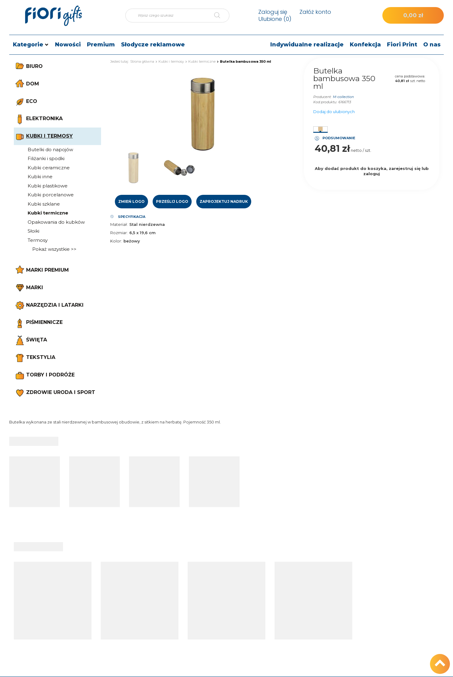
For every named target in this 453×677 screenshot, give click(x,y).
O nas (432, 44)
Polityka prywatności (316, 624)
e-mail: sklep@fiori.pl (395, 594)
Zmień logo (131, 201)
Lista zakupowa (231, 604)
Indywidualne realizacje (307, 44)
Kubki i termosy (171, 61)
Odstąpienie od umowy (319, 633)
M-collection (343, 97)
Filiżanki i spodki (46, 158)
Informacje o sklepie (316, 584)
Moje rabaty (227, 624)
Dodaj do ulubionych (334, 111)
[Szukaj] (221, 15)
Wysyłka (303, 594)
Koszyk (222, 594)
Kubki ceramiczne (49, 168)
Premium (101, 44)
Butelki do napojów (50, 149)
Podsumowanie (338, 138)
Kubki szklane (44, 204)
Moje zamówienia (234, 584)
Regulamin (306, 614)
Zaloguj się (272, 11)
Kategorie (28, 44)
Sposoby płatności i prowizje (324, 604)
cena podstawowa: (410, 76)
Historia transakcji (233, 614)
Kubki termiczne (48, 213)
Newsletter (227, 633)
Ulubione (274, 18)
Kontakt (387, 571)
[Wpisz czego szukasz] (177, 15)
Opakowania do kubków (56, 222)
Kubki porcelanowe (51, 195)
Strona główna (142, 61)
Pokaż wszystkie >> (54, 249)
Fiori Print (402, 44)
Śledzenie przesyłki (156, 594)
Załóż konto (315, 11)
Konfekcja (365, 44)
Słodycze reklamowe (153, 44)
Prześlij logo (172, 201)
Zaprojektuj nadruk (224, 201)
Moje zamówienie (164, 571)
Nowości (68, 44)
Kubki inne (40, 176)
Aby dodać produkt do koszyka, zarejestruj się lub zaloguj (372, 171)
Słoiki (33, 231)
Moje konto (233, 571)
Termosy (38, 240)
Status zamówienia (156, 584)
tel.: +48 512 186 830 (395, 584)
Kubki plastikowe (48, 186)
